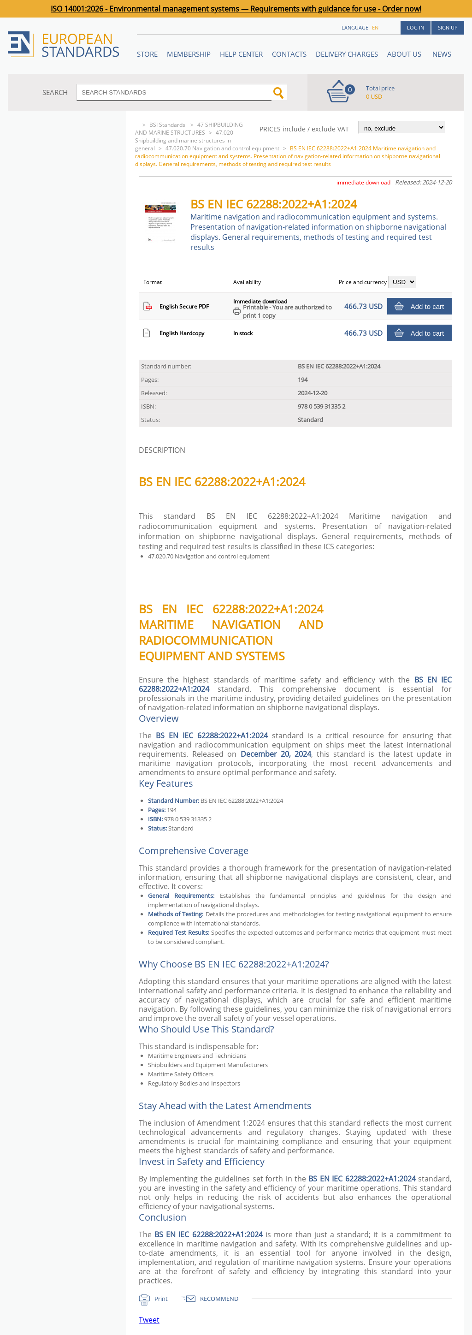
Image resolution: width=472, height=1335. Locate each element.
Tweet (149, 1320)
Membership (189, 54)
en (375, 27)
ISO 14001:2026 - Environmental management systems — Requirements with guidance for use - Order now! (236, 9)
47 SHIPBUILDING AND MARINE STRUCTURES (189, 128)
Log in (415, 27)
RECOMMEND (219, 1298)
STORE (147, 54)
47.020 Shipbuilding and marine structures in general (184, 140)
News (441, 54)
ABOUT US (405, 54)
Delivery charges (347, 54)
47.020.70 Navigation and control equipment (222, 148)
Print (161, 1298)
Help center (241, 54)
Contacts (289, 54)
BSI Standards (168, 125)
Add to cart (427, 306)
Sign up (448, 27)
